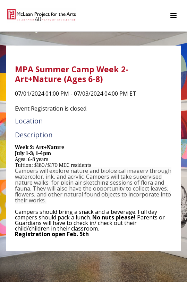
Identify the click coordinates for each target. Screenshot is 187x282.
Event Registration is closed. (51, 108)
